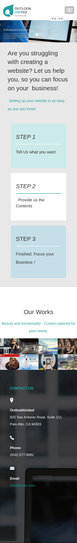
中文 (53, 18)
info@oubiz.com (22, 485)
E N (61, 18)
